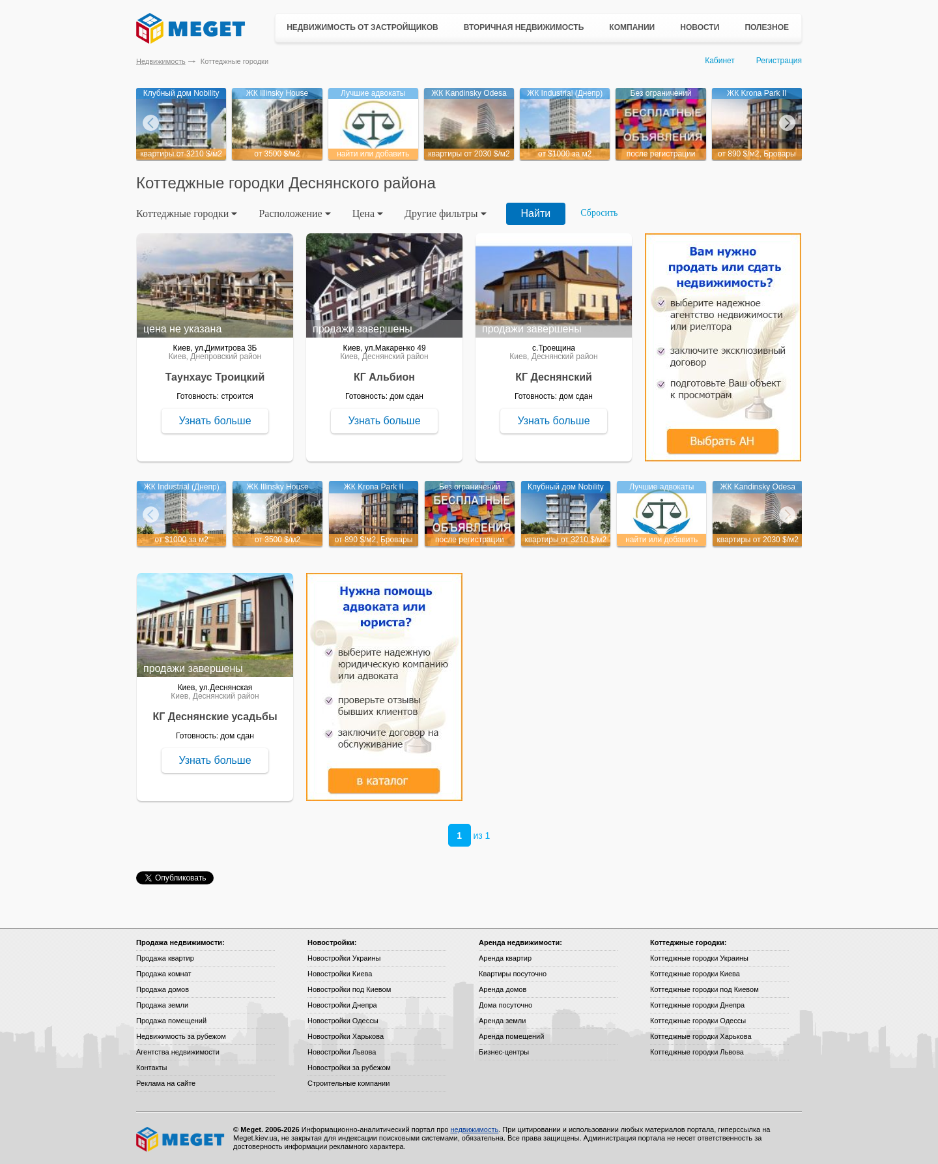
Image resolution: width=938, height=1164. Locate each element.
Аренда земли (502, 1021)
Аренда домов (502, 989)
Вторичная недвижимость (524, 27)
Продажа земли (162, 1005)
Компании (632, 27)
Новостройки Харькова (345, 1036)
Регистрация (779, 60)
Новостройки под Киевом (349, 989)
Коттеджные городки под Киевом (704, 989)
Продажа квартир (165, 958)
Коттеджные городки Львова (697, 1052)
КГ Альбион (384, 377)
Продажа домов (162, 989)
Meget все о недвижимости (181, 1139)
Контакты (151, 1067)
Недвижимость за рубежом (181, 1036)
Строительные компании (348, 1083)
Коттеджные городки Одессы (698, 1021)
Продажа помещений (171, 1021)
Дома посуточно (505, 1005)
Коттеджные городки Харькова (701, 1036)
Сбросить (599, 213)
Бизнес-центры (504, 1052)
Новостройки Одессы (342, 1021)
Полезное (767, 27)
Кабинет (720, 60)
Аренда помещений (511, 1036)
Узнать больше (214, 420)
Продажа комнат (164, 974)
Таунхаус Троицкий (215, 377)
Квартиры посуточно (513, 974)
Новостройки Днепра (342, 1005)
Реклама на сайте (165, 1083)
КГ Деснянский (553, 377)
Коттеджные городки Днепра (697, 1005)
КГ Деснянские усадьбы (214, 716)
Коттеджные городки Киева (695, 974)
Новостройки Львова (341, 1052)
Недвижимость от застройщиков (362, 27)
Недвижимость (161, 61)
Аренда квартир (505, 958)
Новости (699, 27)
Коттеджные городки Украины (699, 958)
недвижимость (474, 1129)
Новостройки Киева (339, 974)
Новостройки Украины (344, 958)
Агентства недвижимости (178, 1052)
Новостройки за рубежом (349, 1067)
